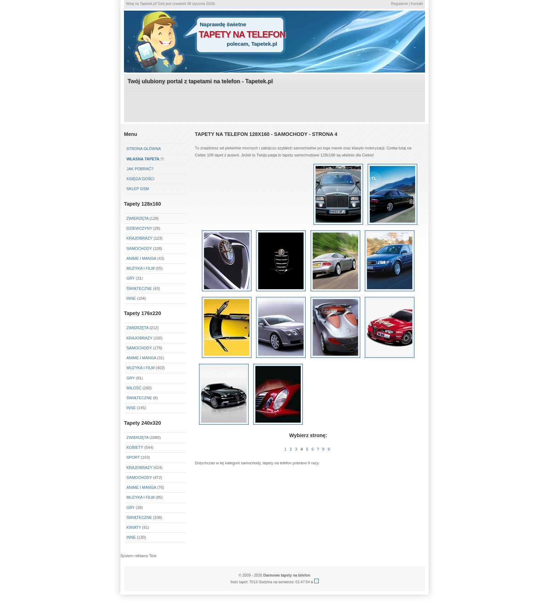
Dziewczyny (139, 228)
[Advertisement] (274, 106)
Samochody (139, 248)
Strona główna (143, 149)
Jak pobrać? (139, 169)
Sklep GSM (137, 189)
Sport (133, 457)
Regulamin (399, 4)
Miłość (133, 388)
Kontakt (417, 4)
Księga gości (140, 179)
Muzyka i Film (140, 268)
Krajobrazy (139, 238)
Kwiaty (133, 527)
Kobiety (134, 447)
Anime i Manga (141, 258)
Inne (131, 298)
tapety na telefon (242, 34)
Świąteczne (139, 288)
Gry (130, 278)
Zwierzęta (137, 218)
